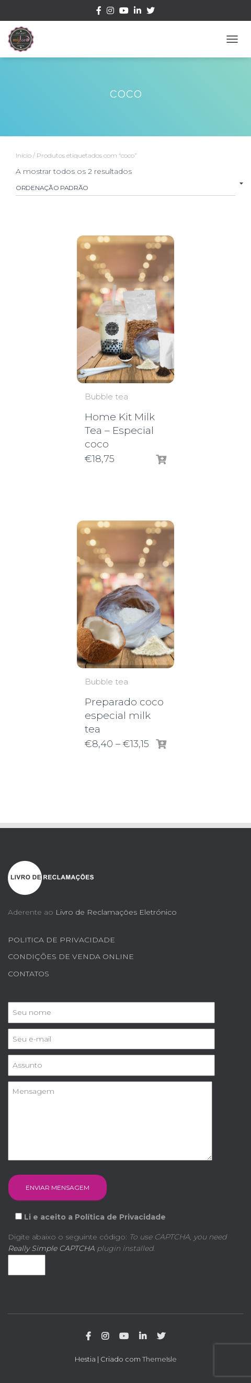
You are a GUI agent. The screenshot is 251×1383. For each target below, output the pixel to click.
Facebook (98, 12)
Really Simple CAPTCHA (51, 1248)
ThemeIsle (159, 1359)
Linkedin (137, 12)
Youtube (124, 12)
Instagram (110, 12)
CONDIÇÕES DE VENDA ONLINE (71, 956)
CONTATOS (28, 973)
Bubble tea (106, 396)
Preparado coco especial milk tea (124, 715)
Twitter (150, 12)
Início (23, 155)
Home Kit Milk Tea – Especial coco (120, 430)
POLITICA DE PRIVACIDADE (61, 939)
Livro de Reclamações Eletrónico (116, 912)
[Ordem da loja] (125, 189)
